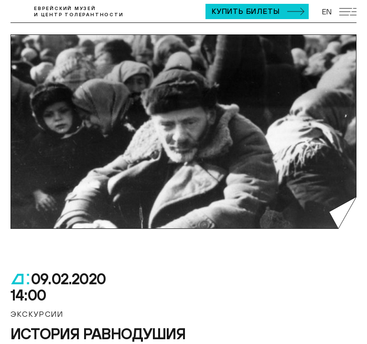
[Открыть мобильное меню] (347, 11)
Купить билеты (246, 11)
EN (327, 11)
